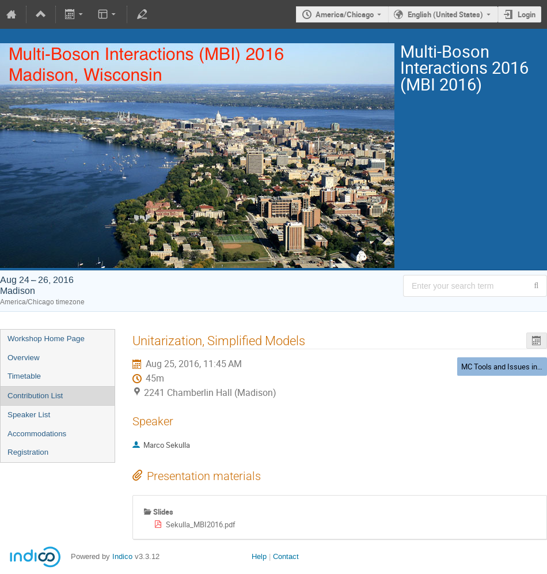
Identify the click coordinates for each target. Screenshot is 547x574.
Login (526, 14)
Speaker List (28, 414)
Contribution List (35, 395)
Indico (122, 556)
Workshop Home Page (46, 338)
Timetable (24, 376)
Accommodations (36, 433)
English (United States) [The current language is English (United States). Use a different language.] (445, 14)
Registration (27, 452)
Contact (286, 556)
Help (259, 556)
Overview (23, 357)
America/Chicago (345, 14)
